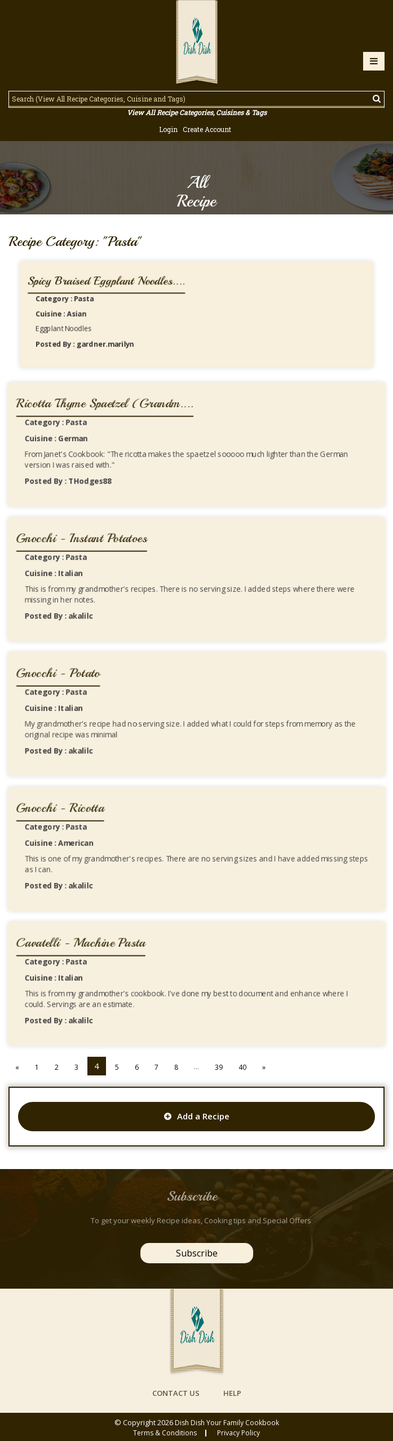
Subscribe (197, 1253)
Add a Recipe (196, 1116)
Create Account (207, 129)
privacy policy (238, 1433)
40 (242, 1067)
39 (219, 1067)
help (232, 1393)
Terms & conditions (165, 1433)
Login (168, 129)
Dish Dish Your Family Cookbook (227, 1422)
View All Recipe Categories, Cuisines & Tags (197, 112)
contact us (176, 1393)
